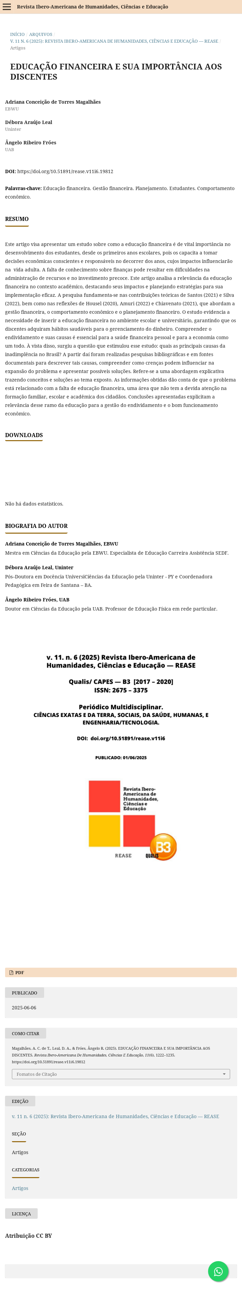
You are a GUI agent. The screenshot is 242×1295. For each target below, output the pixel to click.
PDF (19, 972)
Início (17, 34)
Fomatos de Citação (37, 1074)
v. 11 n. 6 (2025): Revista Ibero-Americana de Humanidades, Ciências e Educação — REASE (114, 41)
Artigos (20, 1188)
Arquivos (40, 34)
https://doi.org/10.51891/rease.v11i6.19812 (65, 171)
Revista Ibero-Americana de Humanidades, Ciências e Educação (92, 6)
